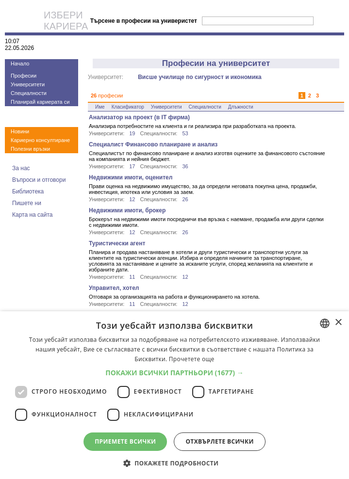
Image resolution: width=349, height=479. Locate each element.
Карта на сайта (32, 214)
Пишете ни (26, 203)
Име (100, 107)
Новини (20, 131)
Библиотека (28, 191)
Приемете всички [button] (125, 441)
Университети (28, 84)
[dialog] (174, 395)
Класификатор (128, 107)
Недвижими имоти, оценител (130, 177)
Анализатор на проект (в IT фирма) (139, 117)
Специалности (29, 93)
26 (185, 199)
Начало (20, 63)
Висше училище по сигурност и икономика (200, 77)
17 (132, 166)
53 (185, 133)
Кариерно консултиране (40, 140)
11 (132, 277)
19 (132, 133)
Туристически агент (117, 243)
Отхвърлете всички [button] (219, 441)
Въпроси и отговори (39, 179)
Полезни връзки (30, 149)
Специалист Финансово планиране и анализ (153, 144)
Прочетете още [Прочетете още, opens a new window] (192, 359)
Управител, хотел (114, 288)
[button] (174, 372)
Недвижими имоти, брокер (127, 210)
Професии (23, 76)
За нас (21, 168)
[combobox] (325, 323)
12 (132, 199)
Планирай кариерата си (40, 102)
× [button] (338, 322)
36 (185, 166)
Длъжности (240, 107)
